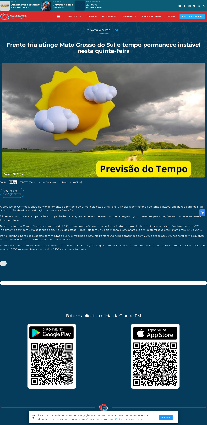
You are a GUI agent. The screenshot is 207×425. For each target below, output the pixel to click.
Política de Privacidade (129, 419)
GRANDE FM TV (129, 16)
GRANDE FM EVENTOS (151, 16)
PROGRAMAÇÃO (109, 16)
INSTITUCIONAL (75, 16)
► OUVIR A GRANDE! (192, 16)
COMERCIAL (92, 16)
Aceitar (165, 417)
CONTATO (170, 16)
